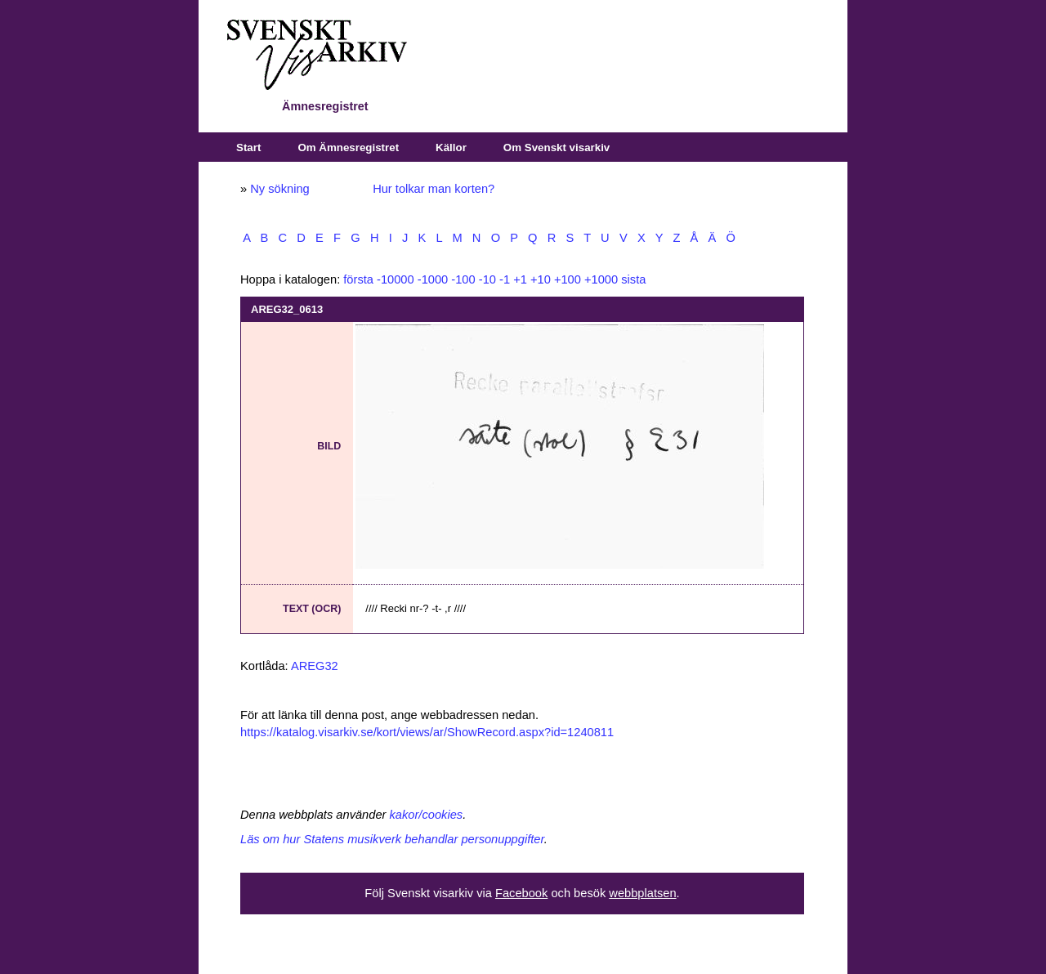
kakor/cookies (426, 814)
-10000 (395, 279)
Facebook (521, 893)
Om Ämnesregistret (348, 147)
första (358, 279)
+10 (540, 279)
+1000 (601, 279)
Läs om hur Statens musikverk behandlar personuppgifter (392, 839)
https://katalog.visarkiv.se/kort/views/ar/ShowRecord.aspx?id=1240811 (427, 732)
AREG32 (314, 665)
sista (633, 279)
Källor (451, 147)
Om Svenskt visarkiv (556, 147)
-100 (463, 279)
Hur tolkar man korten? (433, 188)
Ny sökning (280, 188)
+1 (520, 279)
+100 (567, 279)
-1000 (433, 279)
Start (248, 147)
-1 (504, 279)
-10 (487, 279)
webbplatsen (642, 893)
